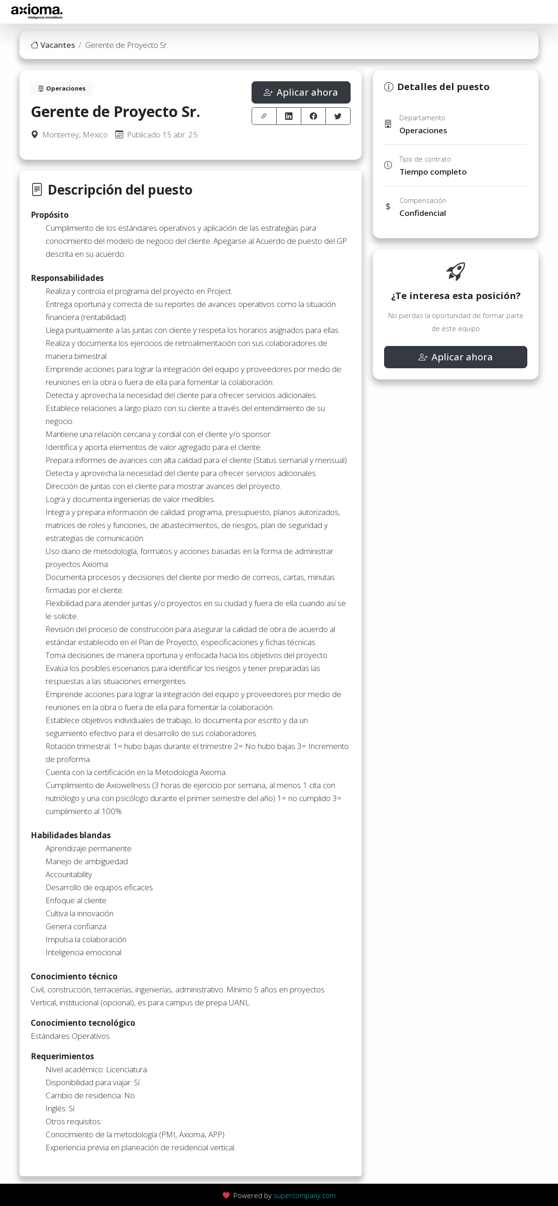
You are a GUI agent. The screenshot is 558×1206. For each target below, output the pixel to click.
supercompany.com (304, 1195)
